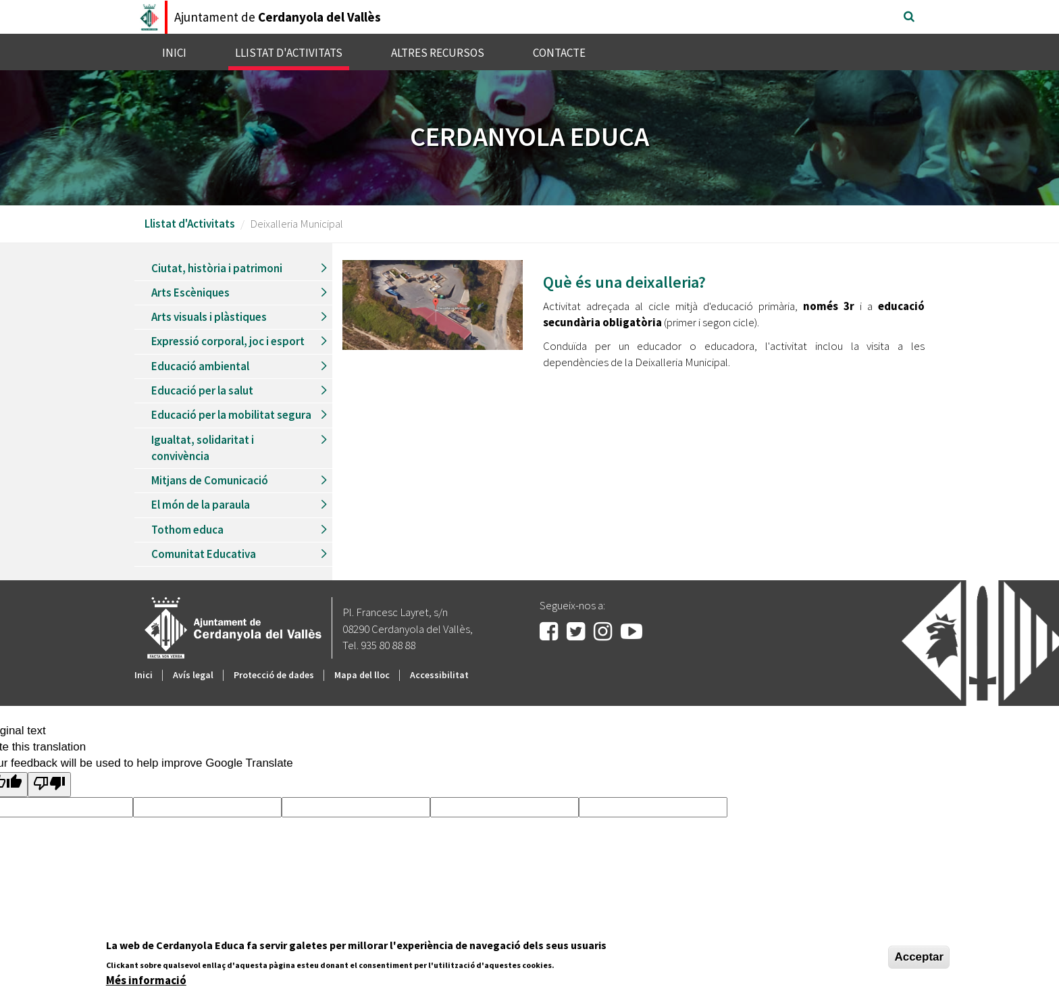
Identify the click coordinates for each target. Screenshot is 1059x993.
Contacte (559, 52)
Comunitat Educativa (203, 553)
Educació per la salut (202, 390)
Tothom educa (187, 529)
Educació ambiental (200, 366)
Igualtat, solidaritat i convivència (202, 447)
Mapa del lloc (362, 675)
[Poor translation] (49, 784)
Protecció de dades (274, 675)
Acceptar (919, 956)
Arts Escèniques (190, 292)
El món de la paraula (200, 504)
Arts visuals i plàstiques (209, 316)
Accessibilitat (439, 675)
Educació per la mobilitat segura (231, 414)
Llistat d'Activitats (288, 52)
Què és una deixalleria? (624, 282)
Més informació (146, 980)
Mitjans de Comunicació (209, 480)
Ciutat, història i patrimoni (216, 268)
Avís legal (193, 675)
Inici (174, 52)
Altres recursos (437, 52)
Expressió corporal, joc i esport (228, 341)
